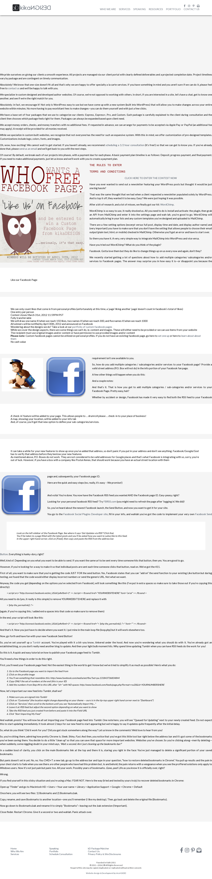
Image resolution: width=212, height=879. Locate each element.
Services (124, 9)
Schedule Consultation (61, 854)
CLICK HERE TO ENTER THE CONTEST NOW (151, 177)
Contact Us (191, 9)
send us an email (28, 148)
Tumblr (36, 642)
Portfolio (173, 9)
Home (14, 848)
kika (32, 7)
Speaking (139, 9)
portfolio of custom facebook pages (92, 326)
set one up (163, 335)
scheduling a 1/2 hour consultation (125, 145)
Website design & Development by (106, 873)
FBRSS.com (110, 501)
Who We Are (108, 9)
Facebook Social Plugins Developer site (85, 514)
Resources (156, 9)
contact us (14, 88)
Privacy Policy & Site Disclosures (104, 854)
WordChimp (167, 204)
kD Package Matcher (98, 848)
